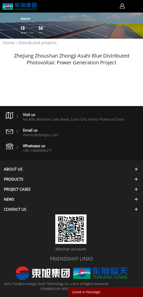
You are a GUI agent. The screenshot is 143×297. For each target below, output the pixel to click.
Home (8, 42)
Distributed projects (38, 42)
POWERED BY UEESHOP (58, 288)
